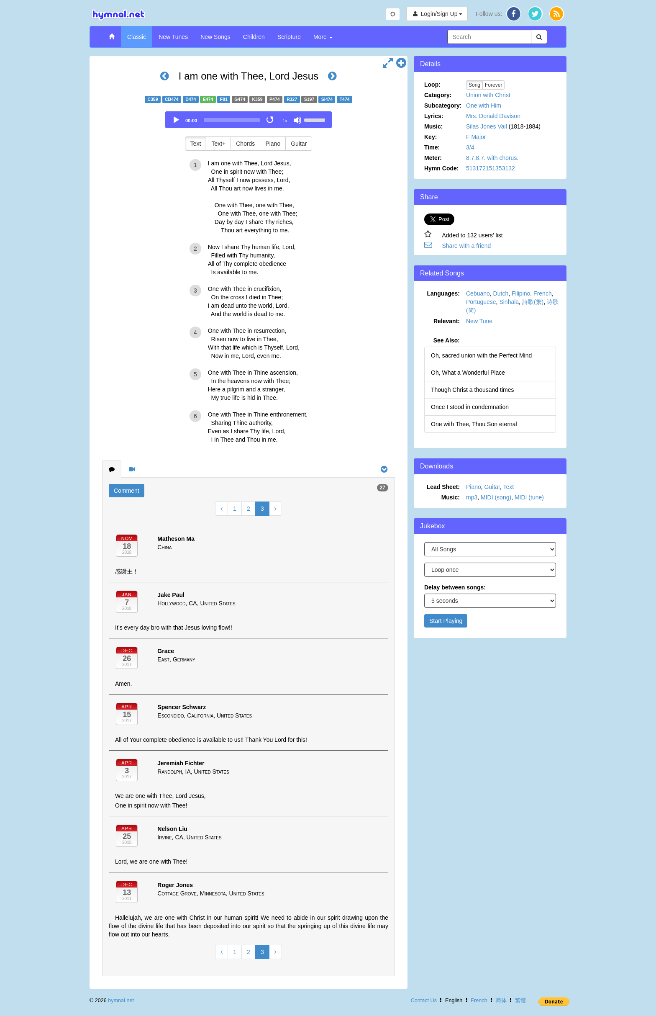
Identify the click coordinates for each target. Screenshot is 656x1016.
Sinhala (509, 301)
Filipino (521, 293)
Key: (430, 137)
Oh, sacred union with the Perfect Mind (481, 355)
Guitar (299, 143)
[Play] (176, 120)
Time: (432, 147)
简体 (501, 1000)
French (542, 293)
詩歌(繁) (532, 301)
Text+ (218, 143)
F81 (224, 99)
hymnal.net (121, 1000)
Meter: (433, 157)
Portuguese (481, 301)
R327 (292, 99)
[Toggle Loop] (270, 120)
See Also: (446, 340)
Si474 (327, 99)
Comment (126, 490)
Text (195, 143)
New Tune (479, 321)
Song (474, 85)
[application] (248, 119)
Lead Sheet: (443, 487)
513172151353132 (490, 168)
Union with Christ (488, 95)
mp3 (471, 497)
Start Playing (445, 620)
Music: (433, 126)
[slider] (232, 120)
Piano (272, 143)
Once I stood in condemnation (470, 407)
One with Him (483, 105)
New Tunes (173, 36)
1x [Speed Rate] (284, 120)
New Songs (215, 36)
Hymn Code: (441, 168)
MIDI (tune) (529, 497)
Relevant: (446, 321)
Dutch (501, 293)
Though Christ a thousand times (472, 389)
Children (254, 36)
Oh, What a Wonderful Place (468, 372)
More (323, 36)
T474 (345, 99)
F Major (476, 137)
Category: (437, 95)
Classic (136, 36)
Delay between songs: (455, 587)
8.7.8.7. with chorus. (492, 157)
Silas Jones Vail (486, 126)
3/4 (470, 147)
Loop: (432, 84)
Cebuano (478, 293)
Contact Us (424, 1000)
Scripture (289, 36)
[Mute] (297, 120)
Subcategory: (442, 105)
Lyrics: (433, 116)
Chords (245, 143)
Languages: (443, 293)
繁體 (520, 1000)
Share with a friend (466, 245)
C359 (152, 99)
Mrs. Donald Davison (493, 116)
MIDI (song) (496, 497)
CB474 (172, 99)
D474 (190, 99)
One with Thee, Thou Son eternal (474, 424)
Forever (493, 85)
